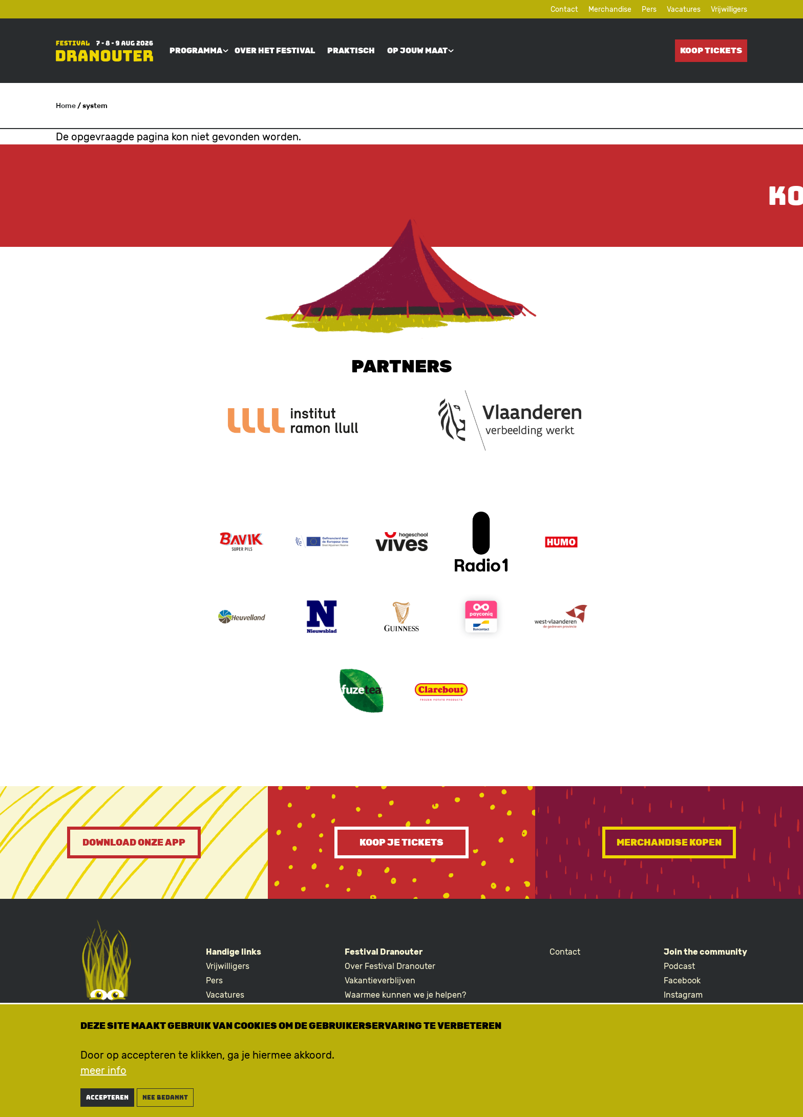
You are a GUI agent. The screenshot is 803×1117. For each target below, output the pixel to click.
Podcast (679, 966)
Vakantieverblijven (380, 980)
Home (66, 105)
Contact (564, 9)
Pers (649, 9)
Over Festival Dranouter (390, 966)
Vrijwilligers (729, 9)
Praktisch (351, 50)
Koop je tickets (401, 842)
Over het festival (275, 50)
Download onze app (133, 842)
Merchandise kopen (669, 842)
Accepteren (107, 1101)
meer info (103, 1073)
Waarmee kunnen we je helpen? (405, 995)
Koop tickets (711, 50)
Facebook (682, 980)
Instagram (683, 995)
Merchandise (609, 9)
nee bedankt (165, 1101)
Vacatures (684, 9)
